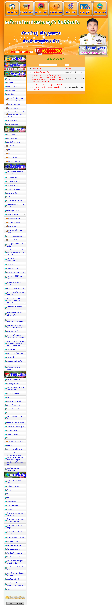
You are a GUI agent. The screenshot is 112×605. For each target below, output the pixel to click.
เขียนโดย (68, 68)
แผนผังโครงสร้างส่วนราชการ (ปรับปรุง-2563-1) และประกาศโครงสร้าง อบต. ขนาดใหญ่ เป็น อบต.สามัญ (47, 87)
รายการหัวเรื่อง (36, 68)
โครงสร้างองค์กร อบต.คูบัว (40, 72)
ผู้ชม (82, 68)
